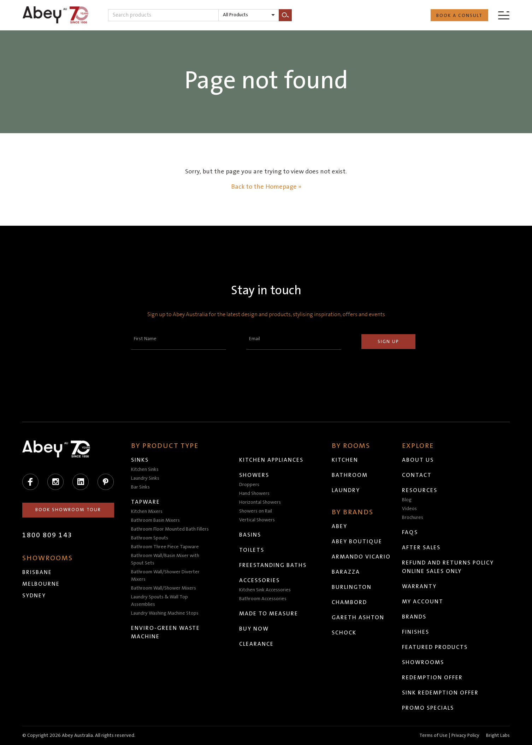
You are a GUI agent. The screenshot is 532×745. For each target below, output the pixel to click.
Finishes (415, 632)
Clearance (256, 644)
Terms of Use (433, 735)
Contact (417, 475)
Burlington (352, 587)
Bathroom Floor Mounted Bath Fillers (170, 529)
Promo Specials (428, 708)
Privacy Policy (465, 735)
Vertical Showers (257, 520)
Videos (409, 509)
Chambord (349, 602)
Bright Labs (498, 735)
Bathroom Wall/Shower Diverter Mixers (165, 575)
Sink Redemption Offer (440, 693)
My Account (422, 601)
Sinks (140, 460)
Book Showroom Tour (68, 509)
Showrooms (423, 662)
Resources (419, 490)
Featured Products (435, 647)
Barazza (346, 572)
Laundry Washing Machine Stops (165, 613)
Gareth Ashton (358, 617)
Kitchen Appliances (271, 460)
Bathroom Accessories (262, 599)
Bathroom (350, 475)
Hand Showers (254, 493)
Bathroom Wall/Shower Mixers (163, 588)
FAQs (410, 532)
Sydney (34, 595)
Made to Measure (268, 613)
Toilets (251, 550)
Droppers (249, 484)
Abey (339, 526)
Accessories (259, 580)
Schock (344, 632)
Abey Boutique (357, 541)
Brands (414, 617)
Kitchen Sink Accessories (265, 590)
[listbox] (249, 15)
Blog (407, 500)
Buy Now (254, 629)
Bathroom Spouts (149, 538)
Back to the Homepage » (266, 186)
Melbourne (41, 584)
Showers (254, 475)
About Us (418, 460)
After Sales (421, 547)
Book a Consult (459, 15)
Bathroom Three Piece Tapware (165, 547)
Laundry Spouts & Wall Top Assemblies (159, 600)
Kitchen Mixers (146, 511)
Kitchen (345, 460)
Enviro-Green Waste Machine (165, 632)
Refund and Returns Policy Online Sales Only (448, 567)
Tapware (145, 502)
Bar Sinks (140, 487)
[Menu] (503, 15)
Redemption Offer (432, 677)
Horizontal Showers (260, 502)
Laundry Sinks (145, 478)
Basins (250, 535)
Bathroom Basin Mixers (155, 520)
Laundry (346, 490)
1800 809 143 (47, 535)
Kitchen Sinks (145, 469)
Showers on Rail (255, 511)
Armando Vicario (361, 557)
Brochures (412, 517)
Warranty (419, 586)
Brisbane (37, 572)
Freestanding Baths (273, 565)
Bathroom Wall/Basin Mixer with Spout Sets (165, 559)
